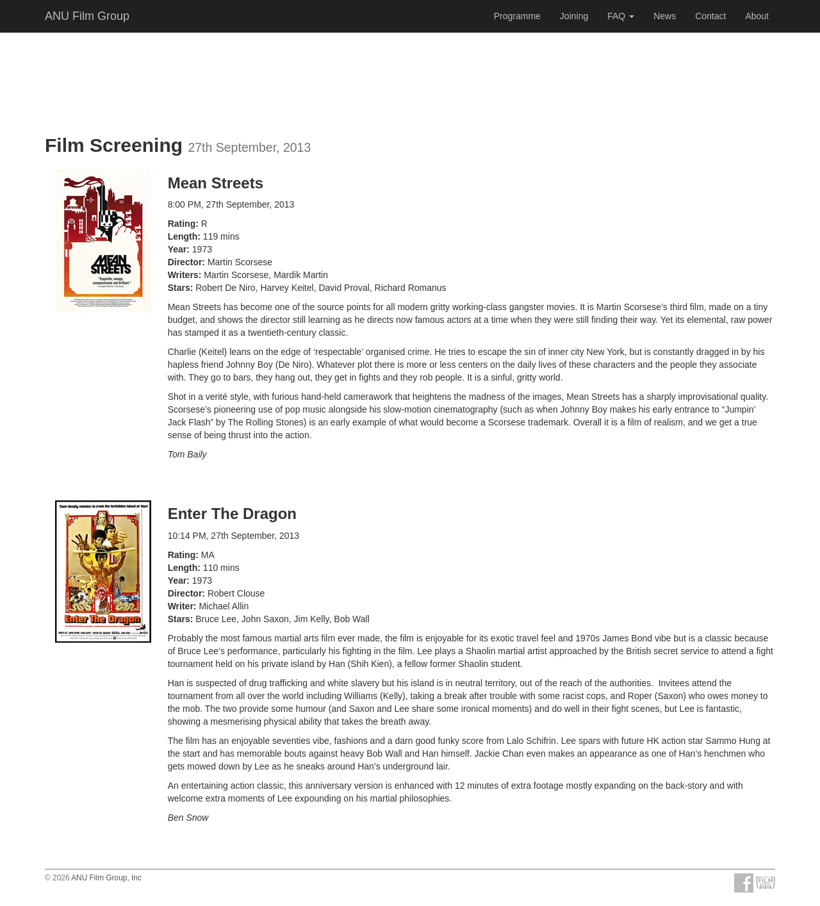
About (757, 16)
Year (177, 249)
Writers (183, 275)
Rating (182, 223)
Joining (574, 16)
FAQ (620, 16)
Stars (179, 288)
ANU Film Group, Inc (106, 877)
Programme (517, 16)
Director (185, 262)
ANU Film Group (87, 16)
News (664, 16)
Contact (710, 16)
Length (183, 236)
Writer (180, 606)
